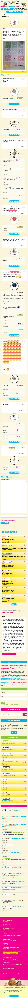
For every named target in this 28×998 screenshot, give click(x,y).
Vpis (3, 702)
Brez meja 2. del (18, 832)
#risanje (4, 14)
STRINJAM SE (14, 996)
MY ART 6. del (16, 853)
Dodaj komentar (14, 103)
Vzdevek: (3, 692)
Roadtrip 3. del (7, 769)
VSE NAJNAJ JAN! (8, 749)
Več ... (14, 604)
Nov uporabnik (4, 704)
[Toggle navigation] (2, 1)
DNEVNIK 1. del (18, 900)
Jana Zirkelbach (6, 929)
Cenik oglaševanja (10, 953)
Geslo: (2, 696)
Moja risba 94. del (8, 743)
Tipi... (4, 781)
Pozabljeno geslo (13, 704)
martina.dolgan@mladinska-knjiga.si (14, 951)
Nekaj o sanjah (8, 755)
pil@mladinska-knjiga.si (11, 925)
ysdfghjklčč (16, 867)
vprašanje (18, 810)
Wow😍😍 (6, 794)
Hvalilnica (8, 9)
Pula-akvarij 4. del (8, 775)
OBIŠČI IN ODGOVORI (9, 653)
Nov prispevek (14, 11)
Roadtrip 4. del (7, 800)
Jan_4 (4, 787)
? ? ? (14, 733)
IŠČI (26, 714)
